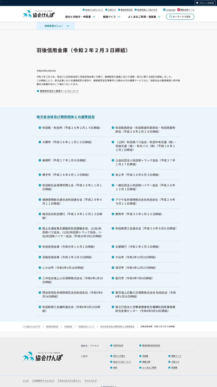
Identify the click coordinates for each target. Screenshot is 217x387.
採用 (115, 367)
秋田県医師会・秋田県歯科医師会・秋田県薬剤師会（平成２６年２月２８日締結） (145, 129)
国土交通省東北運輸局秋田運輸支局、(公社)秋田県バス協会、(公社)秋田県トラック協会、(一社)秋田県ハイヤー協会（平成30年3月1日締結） (73, 232)
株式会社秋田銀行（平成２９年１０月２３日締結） (72, 216)
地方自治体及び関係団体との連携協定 (66, 116)
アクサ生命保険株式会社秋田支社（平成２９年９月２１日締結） (145, 201)
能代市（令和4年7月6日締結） (134, 278)
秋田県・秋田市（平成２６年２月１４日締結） (72, 128)
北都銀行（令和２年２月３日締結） (138, 247)
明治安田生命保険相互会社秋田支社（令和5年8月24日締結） (72, 294)
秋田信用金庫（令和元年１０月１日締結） (69, 247)
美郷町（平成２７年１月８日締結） (65, 160)
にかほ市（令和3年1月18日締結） (64, 268)
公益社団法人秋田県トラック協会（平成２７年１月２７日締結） (145, 162)
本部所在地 (118, 345)
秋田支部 (68, 326)
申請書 (145, 355)
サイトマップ (91, 380)
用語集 (174, 367)
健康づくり (109, 16)
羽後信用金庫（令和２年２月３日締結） (68, 257)
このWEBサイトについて (43, 380)
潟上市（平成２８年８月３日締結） (138, 175)
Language (171, 9)
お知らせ (112, 9)
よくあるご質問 (149, 367)
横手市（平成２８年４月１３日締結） (66, 175)
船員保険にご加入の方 (147, 9)
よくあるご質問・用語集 (142, 16)
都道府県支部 (127, 9)
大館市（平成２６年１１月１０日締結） (68, 142)
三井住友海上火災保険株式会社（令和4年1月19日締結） (72, 280)
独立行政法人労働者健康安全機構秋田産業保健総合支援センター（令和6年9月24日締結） (145, 309)
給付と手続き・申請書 (78, 16)
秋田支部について (86, 326)
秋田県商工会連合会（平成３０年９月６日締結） (146, 228)
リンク (26, 380)
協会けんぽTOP (33, 326)
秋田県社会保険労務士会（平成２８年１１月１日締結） (72, 187)
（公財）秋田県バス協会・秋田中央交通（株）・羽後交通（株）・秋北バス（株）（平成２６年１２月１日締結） (146, 146)
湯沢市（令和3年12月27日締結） (136, 268)
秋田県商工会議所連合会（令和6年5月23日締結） (71, 309)
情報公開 (146, 361)
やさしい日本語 (207, 3)
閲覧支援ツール (187, 9)
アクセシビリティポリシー (69, 380)
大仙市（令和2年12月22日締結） (136, 257)
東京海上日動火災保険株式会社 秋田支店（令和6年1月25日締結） (145, 294)
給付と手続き (119, 355)
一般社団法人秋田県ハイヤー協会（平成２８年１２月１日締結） (145, 187)
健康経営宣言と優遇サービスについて (59, 91)
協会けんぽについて (94, 9)
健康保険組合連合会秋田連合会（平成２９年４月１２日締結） (72, 201)
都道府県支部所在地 (151, 345)
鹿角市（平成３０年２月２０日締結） (139, 214)
